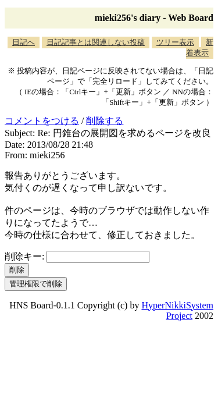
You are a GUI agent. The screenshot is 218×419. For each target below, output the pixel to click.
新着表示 (199, 47)
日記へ (23, 42)
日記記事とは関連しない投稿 (96, 42)
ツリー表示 (175, 42)
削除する (104, 121)
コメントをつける (42, 121)
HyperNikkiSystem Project (177, 310)
